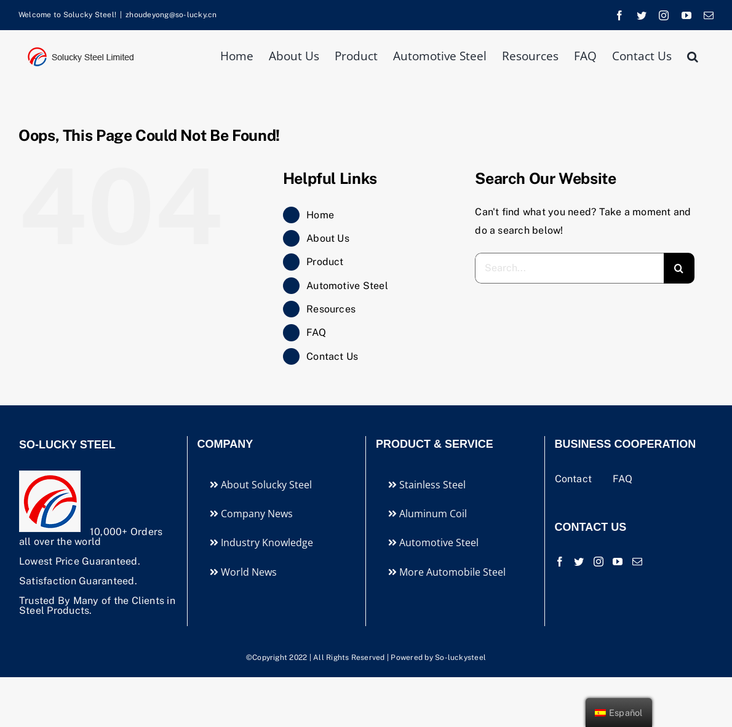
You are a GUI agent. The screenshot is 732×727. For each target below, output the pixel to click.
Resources (331, 309)
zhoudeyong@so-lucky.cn (171, 14)
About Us (327, 238)
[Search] (679, 268)
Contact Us (332, 356)
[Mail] (637, 561)
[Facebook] (560, 561)
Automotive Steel (347, 286)
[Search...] (569, 268)
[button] (692, 55)
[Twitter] (579, 561)
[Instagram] (598, 561)
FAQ (316, 332)
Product (325, 262)
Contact (575, 479)
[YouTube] (618, 561)
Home (320, 215)
